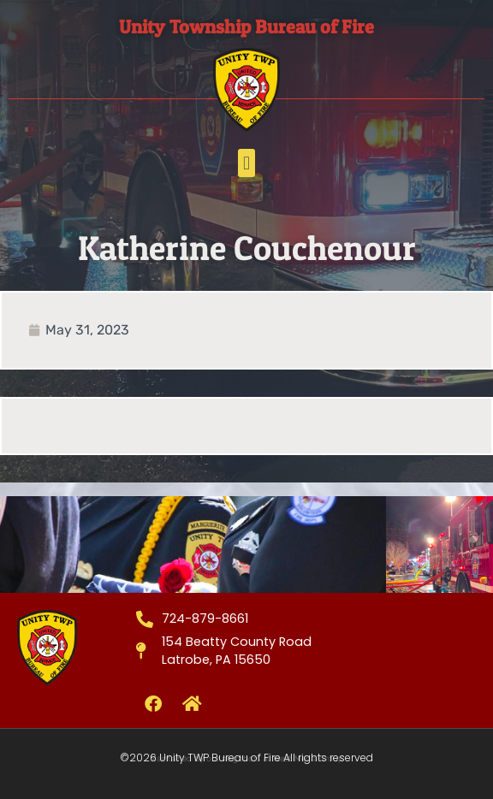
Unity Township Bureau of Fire (246, 26)
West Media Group (308, 759)
